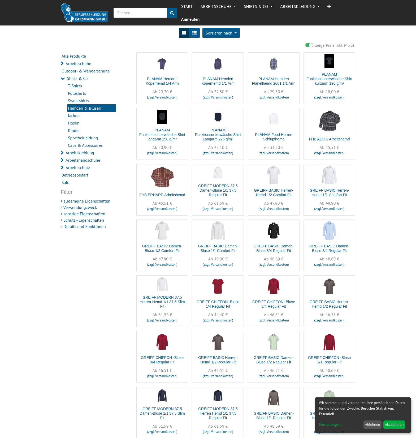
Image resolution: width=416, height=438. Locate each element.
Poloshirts (77, 93)
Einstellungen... (331, 424)
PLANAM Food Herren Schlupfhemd (273, 136)
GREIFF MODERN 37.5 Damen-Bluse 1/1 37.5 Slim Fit (162, 413)
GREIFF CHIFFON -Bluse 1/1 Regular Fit (329, 359)
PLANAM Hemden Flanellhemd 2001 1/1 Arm (273, 81)
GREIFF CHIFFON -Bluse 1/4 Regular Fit (218, 304)
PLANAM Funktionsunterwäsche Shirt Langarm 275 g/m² (218, 134)
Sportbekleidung (83, 137)
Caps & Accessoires (85, 145)
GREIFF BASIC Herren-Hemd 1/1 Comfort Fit (329, 192)
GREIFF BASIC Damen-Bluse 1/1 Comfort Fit (218, 248)
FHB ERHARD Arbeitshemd (162, 195)
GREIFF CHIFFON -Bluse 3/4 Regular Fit (273, 304)
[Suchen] (172, 13)
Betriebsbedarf (75, 175)
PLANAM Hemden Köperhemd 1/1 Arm (218, 81)
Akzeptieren (394, 424)
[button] (329, 6)
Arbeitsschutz (78, 167)
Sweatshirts (78, 100)
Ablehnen (372, 424)
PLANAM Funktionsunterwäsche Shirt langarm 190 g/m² (162, 134)
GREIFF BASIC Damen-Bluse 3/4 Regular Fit (274, 248)
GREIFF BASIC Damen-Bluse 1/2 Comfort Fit (162, 248)
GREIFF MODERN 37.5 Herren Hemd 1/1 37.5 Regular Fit (218, 413)
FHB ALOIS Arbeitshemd (329, 139)
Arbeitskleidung (80, 152)
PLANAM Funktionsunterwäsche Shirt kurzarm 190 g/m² (329, 78)
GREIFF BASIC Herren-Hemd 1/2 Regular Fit (329, 304)
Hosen (73, 123)
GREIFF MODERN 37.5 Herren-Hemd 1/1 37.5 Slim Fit (162, 301)
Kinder (74, 130)
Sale (65, 182)
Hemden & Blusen (84, 108)
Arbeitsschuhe (78, 63)
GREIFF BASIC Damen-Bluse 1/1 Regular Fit (274, 415)
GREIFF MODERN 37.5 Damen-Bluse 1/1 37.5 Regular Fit (218, 190)
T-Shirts (75, 85)
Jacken (74, 115)
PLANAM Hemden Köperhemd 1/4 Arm (162, 81)
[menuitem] (187, 6)
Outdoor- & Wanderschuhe (86, 71)
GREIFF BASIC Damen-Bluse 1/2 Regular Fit (274, 359)
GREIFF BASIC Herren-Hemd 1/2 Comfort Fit (273, 192)
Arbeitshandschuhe (83, 160)
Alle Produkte (74, 56)
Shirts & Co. (78, 78)
